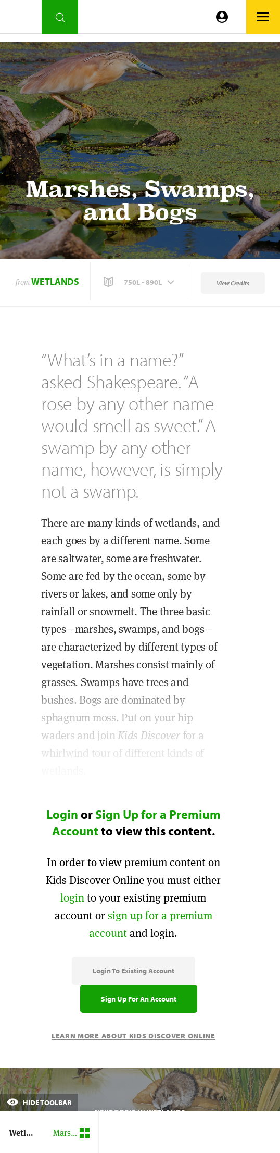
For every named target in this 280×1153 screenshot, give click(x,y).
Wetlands (55, 281)
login (72, 898)
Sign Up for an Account (138, 999)
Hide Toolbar (39, 1102)
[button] (140, 282)
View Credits (233, 283)
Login (62, 814)
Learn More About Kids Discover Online (133, 1036)
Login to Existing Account (133, 970)
